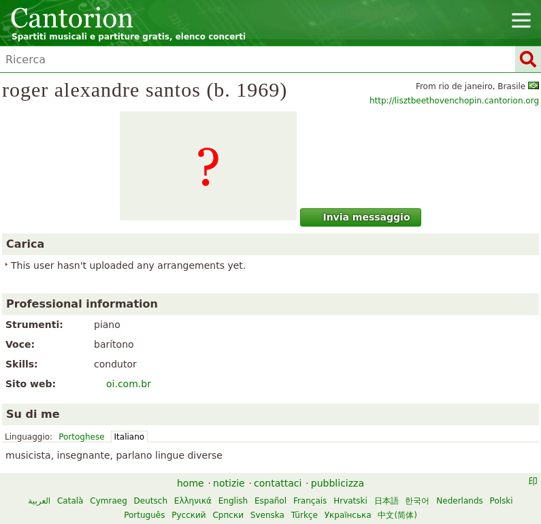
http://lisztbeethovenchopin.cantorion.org (454, 100)
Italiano (129, 437)
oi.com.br (128, 383)
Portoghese (81, 437)
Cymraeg (108, 501)
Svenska (267, 515)
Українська (348, 515)
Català (70, 501)
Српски (228, 515)
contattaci (277, 483)
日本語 (386, 501)
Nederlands (459, 501)
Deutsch (150, 501)
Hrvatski (350, 501)
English (233, 501)
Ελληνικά (193, 501)
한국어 (417, 501)
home (190, 483)
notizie (229, 483)
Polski (501, 501)
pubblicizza (337, 483)
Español (270, 501)
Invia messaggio (359, 217)
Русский (188, 515)
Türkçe (304, 515)
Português (144, 515)
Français (310, 501)
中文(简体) (397, 515)
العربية (39, 501)
